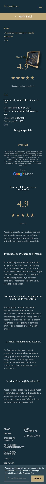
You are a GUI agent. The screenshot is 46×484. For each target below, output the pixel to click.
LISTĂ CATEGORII (32, 436)
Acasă (7, 429)
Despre (7, 434)
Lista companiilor (31, 430)
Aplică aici (23, 16)
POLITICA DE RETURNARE (10, 453)
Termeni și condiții (9, 439)
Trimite (37, 478)
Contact (8, 459)
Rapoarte (9, 463)
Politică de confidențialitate (14, 446)
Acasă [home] (6, 28)
